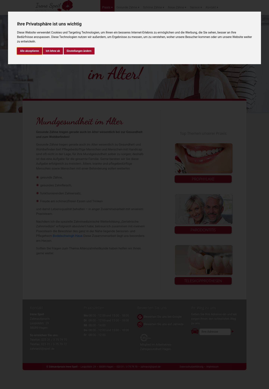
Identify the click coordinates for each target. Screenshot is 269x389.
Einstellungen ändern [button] (79, 50)
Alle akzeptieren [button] (29, 50)
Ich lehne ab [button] (53, 50)
